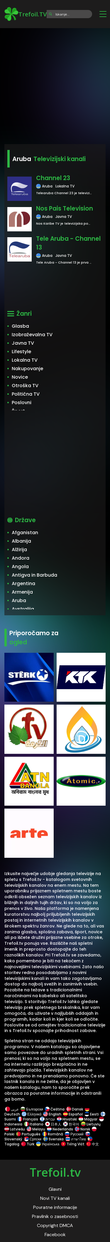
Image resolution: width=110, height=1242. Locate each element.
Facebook (55, 1234)
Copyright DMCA (55, 1225)
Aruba (19, 600)
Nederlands (60, 1129)
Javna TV (23, 343)
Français (28, 1119)
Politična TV (26, 394)
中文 (92, 1144)
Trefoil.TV (25, 14)
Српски (32, 1139)
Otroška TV (25, 385)
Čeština (54, 1109)
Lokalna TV (25, 360)
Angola (20, 566)
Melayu (36, 1129)
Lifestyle (21, 351)
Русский (74, 1134)
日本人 (53, 1124)
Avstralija (23, 609)
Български (32, 1109)
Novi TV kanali (55, 1198)
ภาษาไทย (76, 1139)
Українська (47, 1144)
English (52, 1114)
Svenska (53, 1139)
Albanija (21, 541)
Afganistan (25, 532)
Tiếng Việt (72, 1144)
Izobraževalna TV (32, 334)
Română (52, 1134)
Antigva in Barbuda (34, 575)
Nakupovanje (27, 368)
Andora (20, 558)
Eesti (92, 1114)
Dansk (74, 1109)
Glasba (20, 326)
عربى (12, 1109)
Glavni (55, 1189)
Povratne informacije (55, 1207)
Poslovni (21, 402)
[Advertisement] (55, 84)
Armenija (22, 592)
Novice (20, 377)
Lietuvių (90, 1124)
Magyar (88, 1119)
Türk (27, 1144)
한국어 (71, 1124)
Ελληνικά (31, 1114)
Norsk (82, 1129)
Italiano (33, 1124)
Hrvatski (67, 1119)
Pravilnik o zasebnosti (55, 1216)
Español (73, 1114)
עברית (47, 1119)
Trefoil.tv (55, 1172)
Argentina (23, 583)
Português (28, 1134)
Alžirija (19, 549)
